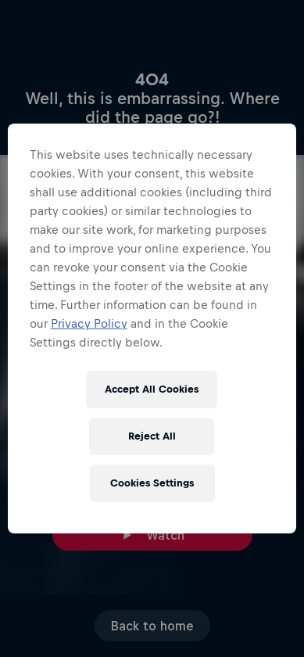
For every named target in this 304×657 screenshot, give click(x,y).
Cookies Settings (152, 483)
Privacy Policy (89, 323)
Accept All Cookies (151, 389)
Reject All (152, 436)
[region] (152, 328)
